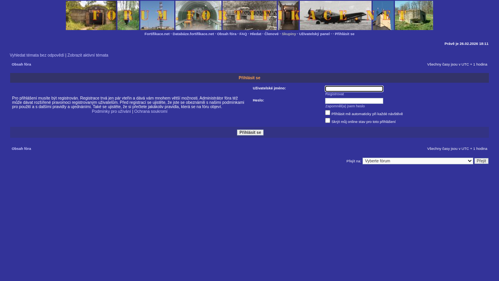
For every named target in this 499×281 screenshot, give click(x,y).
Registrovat (335, 94)
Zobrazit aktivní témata (87, 55)
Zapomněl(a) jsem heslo (345, 106)
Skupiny (289, 34)
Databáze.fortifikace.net (193, 34)
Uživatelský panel (314, 34)
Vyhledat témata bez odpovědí (37, 55)
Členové (271, 34)
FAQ (243, 34)
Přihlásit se (344, 34)
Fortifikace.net (157, 34)
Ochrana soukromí (150, 111)
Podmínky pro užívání (111, 111)
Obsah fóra (227, 34)
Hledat (256, 34)
